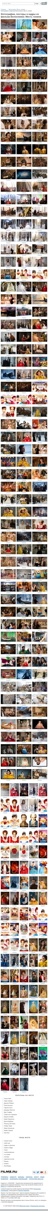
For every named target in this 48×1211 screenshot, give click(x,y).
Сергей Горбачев (23, 1190)
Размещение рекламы (38, 1206)
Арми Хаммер (8, 1101)
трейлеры (4, 1177)
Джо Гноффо (8, 1112)
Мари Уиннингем (9, 1128)
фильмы (21, 1177)
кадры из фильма (9, 1145)
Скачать (8, 30)
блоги (36, 1177)
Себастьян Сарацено (10, 1114)
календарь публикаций (18, 1179)
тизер (5, 1150)
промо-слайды (8, 1147)
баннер (6, 1161)
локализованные (9, 1152)
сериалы (29, 1177)
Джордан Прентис (9, 1110)
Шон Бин (6, 1132)
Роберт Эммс (8, 1126)
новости (13, 1177)
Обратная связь (24, 1206)
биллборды (7, 1166)
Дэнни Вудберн (8, 1121)
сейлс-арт (7, 1143)
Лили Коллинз (8, 1105)
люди (42, 1177)
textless (6, 1163)
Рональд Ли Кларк (9, 1123)
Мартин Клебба (8, 1117)
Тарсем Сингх (8, 1107)
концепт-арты (8, 1141)
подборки (4, 1179)
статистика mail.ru (36, 1179)
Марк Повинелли (9, 1119)
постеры (6, 1156)
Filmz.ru (3, 1186)
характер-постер (9, 1159)
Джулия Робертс (9, 1103)
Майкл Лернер (8, 1130)
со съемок (7, 1154)
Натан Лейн (7, 1098)
